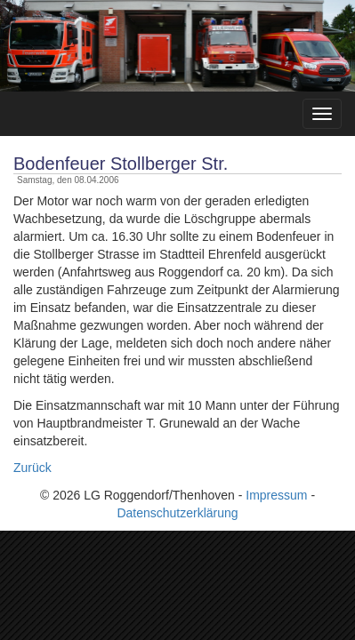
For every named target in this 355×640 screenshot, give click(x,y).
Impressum (276, 495)
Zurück (32, 467)
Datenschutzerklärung (177, 513)
